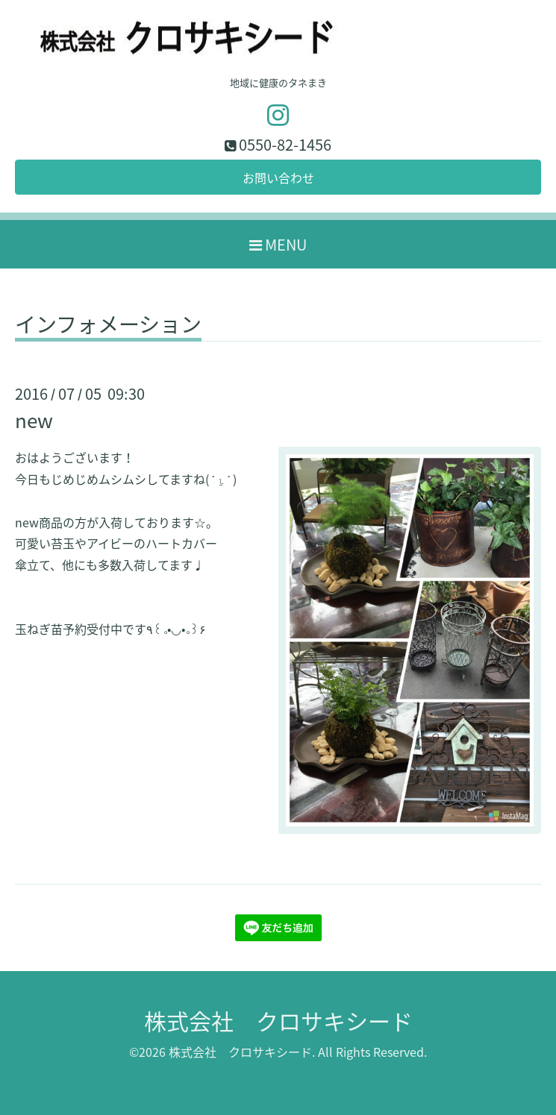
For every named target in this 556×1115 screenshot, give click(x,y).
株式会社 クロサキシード (278, 1020)
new (34, 420)
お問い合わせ (278, 177)
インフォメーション (108, 326)
